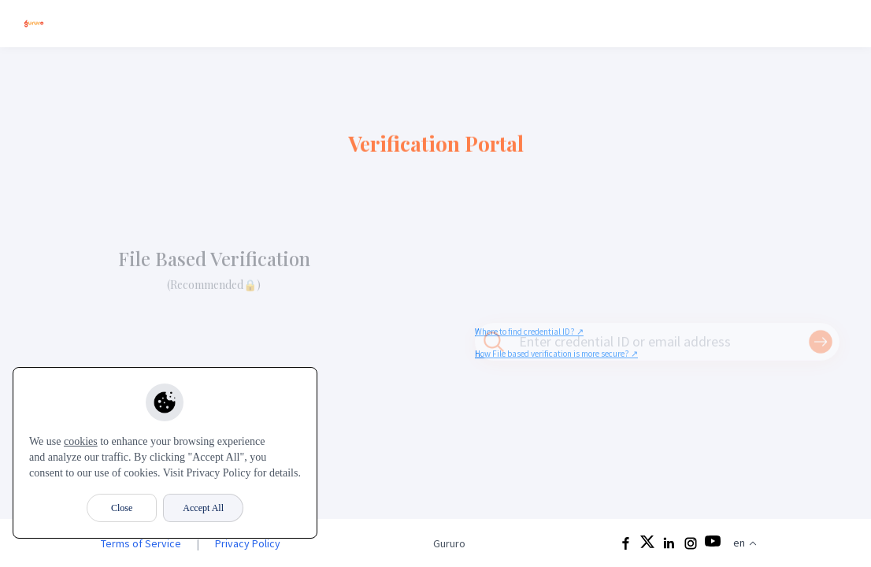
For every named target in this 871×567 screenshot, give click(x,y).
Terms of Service (141, 543)
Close (121, 507)
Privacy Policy (247, 543)
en (745, 543)
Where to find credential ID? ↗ (529, 331)
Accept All (203, 507)
